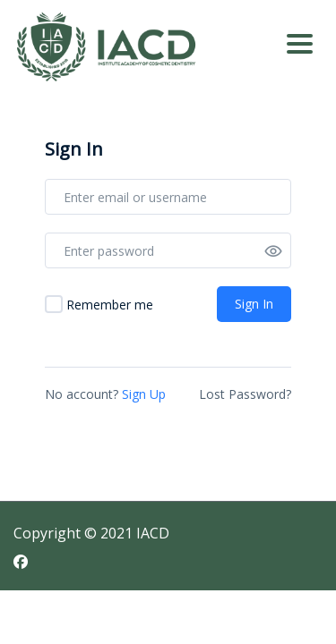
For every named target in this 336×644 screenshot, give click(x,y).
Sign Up (144, 394)
